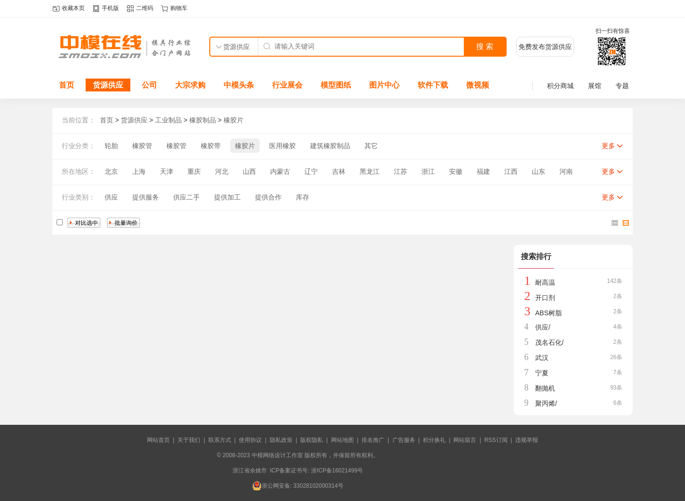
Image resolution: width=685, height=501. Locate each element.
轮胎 (111, 146)
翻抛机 (545, 388)
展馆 (594, 86)
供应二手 (186, 197)
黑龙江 (370, 171)
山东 (538, 171)
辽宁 (311, 171)
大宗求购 (190, 85)
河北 (221, 171)
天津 (166, 171)
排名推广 (373, 440)
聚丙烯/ (546, 403)
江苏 (400, 171)
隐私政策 (281, 440)
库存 (302, 197)
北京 (111, 171)
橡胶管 (142, 146)
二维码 (144, 8)
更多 (608, 146)
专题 (622, 86)
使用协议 (250, 440)
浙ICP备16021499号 (337, 470)
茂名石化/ (549, 342)
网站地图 (342, 440)
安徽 (455, 171)
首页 (66, 85)
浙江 (428, 171)
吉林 (338, 171)
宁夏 (541, 373)
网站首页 (158, 440)
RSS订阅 (496, 440)
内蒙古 (280, 171)
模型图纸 (336, 85)
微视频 (477, 85)
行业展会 (287, 85)
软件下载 (433, 85)
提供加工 (227, 197)
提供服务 (145, 197)
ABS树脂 (548, 313)
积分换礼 (434, 440)
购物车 (178, 8)
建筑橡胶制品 (330, 146)
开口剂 (545, 297)
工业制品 (168, 120)
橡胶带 (211, 146)
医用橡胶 (282, 146)
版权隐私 (311, 440)
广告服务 (403, 440)
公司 (149, 85)
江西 (511, 171)
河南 (566, 171)
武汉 (541, 357)
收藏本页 (73, 8)
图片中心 (384, 85)
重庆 (194, 171)
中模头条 (239, 85)
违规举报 (526, 440)
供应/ (542, 327)
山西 (249, 171)
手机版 (110, 8)
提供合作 (268, 197)
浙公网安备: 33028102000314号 (297, 486)
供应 (111, 197)
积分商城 (560, 86)
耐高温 (545, 282)
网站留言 (464, 440)
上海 (139, 171)
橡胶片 (234, 120)
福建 (483, 171)
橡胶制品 (202, 120)
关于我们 (188, 440)
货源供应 (108, 85)
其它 (371, 146)
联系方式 (219, 440)
